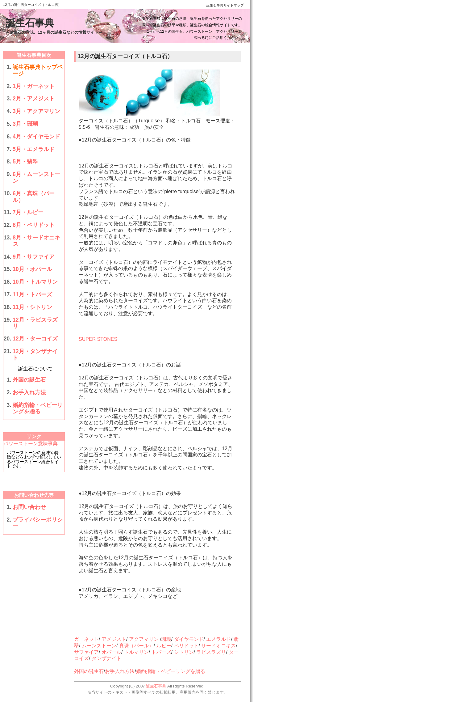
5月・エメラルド (34, 149)
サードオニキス (218, 645)
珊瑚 (166, 639)
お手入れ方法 (29, 392)
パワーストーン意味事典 (30, 443)
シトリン (184, 652)
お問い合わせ (29, 507)
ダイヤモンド (189, 639)
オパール (111, 652)
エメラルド (218, 639)
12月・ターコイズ (35, 339)
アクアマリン (144, 639)
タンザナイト (106, 658)
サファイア (86, 652)
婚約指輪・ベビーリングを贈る (38, 408)
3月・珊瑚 (25, 124)
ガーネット (86, 639)
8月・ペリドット (34, 225)
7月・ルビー (28, 212)
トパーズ (161, 652)
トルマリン (136, 652)
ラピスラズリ (211, 652)
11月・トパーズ (32, 294)
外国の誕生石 (29, 380)
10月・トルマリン (35, 282)
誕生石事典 (30, 22)
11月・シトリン (32, 307)
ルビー (163, 645)
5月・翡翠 (25, 162)
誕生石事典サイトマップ (225, 5)
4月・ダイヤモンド (36, 136)
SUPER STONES (98, 339)
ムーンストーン (99, 645)
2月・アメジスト (34, 98)
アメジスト (114, 639)
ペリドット (186, 645)
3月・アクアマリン (36, 111)
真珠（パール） (136, 645)
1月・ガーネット (34, 86)
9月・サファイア (34, 257)
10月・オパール (32, 269)
